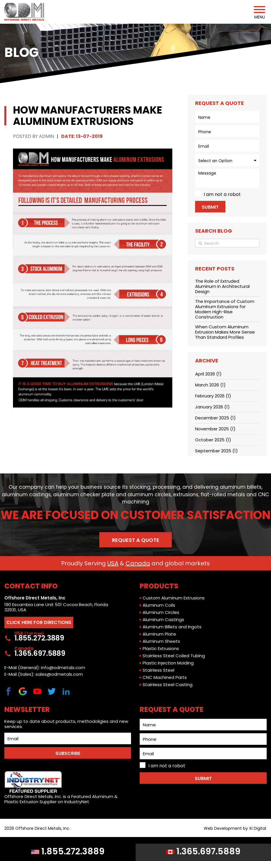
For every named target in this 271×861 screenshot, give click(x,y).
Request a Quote (135, 540)
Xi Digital (257, 828)
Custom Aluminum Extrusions (174, 598)
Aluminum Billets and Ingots (172, 626)
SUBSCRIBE (67, 753)
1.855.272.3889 (67, 851)
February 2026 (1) (213, 396)
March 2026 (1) (210, 385)
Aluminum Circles (161, 612)
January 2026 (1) (212, 407)
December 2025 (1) (215, 418)
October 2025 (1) (213, 440)
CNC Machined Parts (165, 677)
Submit (210, 207)
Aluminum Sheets (161, 641)
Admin (46, 136)
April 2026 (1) (208, 374)
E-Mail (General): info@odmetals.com (44, 667)
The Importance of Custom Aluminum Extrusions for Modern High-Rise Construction (224, 309)
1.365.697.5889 (203, 851)
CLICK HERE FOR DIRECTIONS (38, 622)
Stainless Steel (158, 670)
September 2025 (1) (216, 451)
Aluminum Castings (163, 619)
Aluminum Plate (159, 634)
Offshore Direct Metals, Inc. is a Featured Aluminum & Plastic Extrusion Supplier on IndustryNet (60, 787)
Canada (138, 563)
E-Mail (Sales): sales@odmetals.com (43, 674)
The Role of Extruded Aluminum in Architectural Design (222, 286)
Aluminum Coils (159, 605)
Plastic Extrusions (161, 648)
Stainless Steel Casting (167, 684)
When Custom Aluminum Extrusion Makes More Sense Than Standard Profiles (225, 332)
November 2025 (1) (215, 429)
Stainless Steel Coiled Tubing (174, 655)
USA (112, 563)
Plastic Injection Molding (168, 663)
